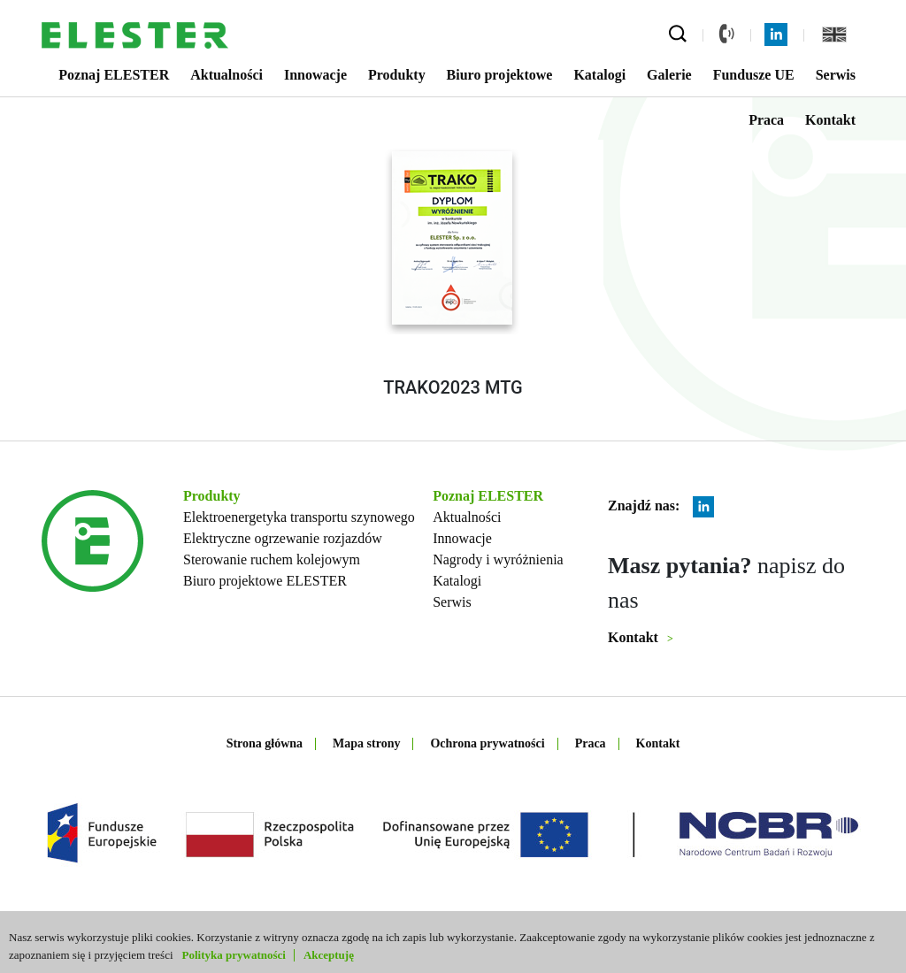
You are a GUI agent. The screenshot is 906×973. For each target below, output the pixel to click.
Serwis (836, 74)
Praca (766, 119)
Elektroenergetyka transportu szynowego (299, 517)
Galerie (669, 74)
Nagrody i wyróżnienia (498, 559)
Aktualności (226, 74)
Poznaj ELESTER (113, 74)
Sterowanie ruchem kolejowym (271, 559)
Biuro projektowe (500, 74)
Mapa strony (366, 743)
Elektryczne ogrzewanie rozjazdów (282, 538)
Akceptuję (328, 955)
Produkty (397, 74)
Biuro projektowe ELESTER (265, 580)
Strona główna (264, 743)
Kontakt (830, 119)
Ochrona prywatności (487, 743)
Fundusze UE (754, 74)
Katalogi (599, 74)
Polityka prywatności (234, 955)
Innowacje (315, 74)
